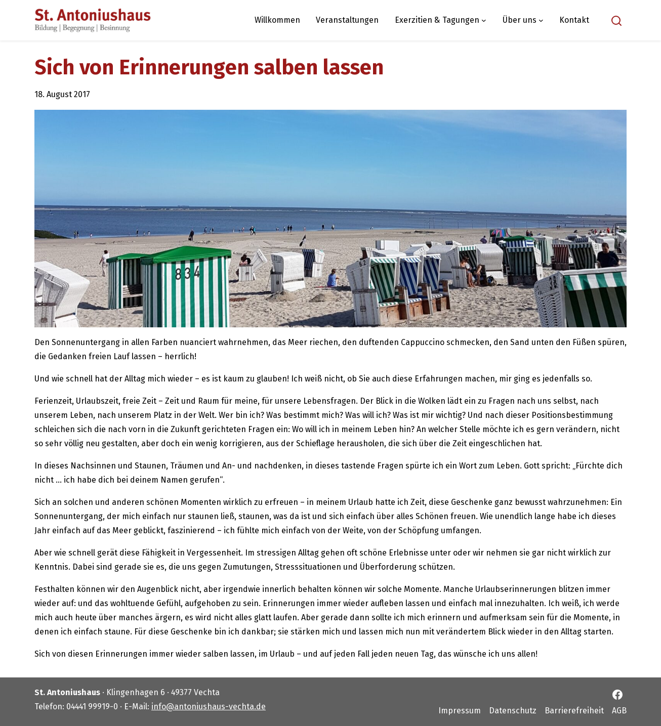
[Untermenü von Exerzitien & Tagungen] (483, 20)
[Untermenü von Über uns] (541, 20)
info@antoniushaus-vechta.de (208, 706)
